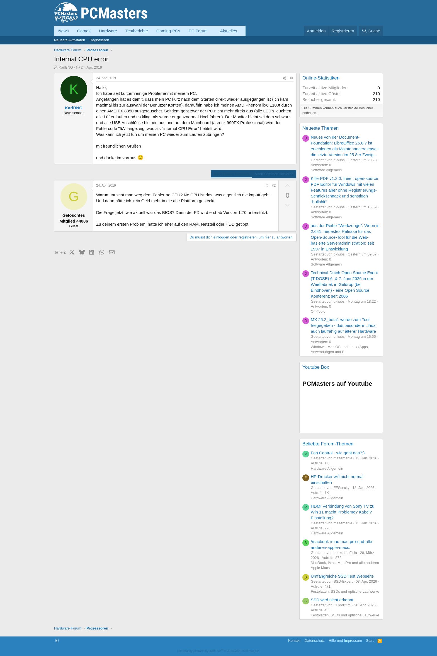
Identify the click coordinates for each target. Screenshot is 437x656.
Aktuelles (228, 30)
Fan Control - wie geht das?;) (338, 452)
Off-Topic (318, 311)
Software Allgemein (326, 170)
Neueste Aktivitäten (69, 40)
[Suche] (371, 31)
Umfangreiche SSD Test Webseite (342, 576)
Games (84, 30)
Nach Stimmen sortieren (274, 174)
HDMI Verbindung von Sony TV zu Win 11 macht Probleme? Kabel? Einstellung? (342, 512)
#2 (274, 185)
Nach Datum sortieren (231, 174)
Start (369, 640)
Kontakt (294, 640)
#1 (291, 78)
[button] (212, 31)
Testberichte (136, 30)
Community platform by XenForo (218, 651)
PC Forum (198, 30)
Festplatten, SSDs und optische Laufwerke (345, 591)
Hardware (108, 30)
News (63, 30)
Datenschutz (315, 640)
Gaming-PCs (168, 30)
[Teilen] (284, 78)
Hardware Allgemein (327, 468)
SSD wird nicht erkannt (332, 599)
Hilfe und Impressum (345, 640)
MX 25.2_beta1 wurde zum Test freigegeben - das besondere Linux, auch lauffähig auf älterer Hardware (344, 325)
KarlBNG (66, 67)
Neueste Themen (320, 128)
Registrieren (99, 40)
